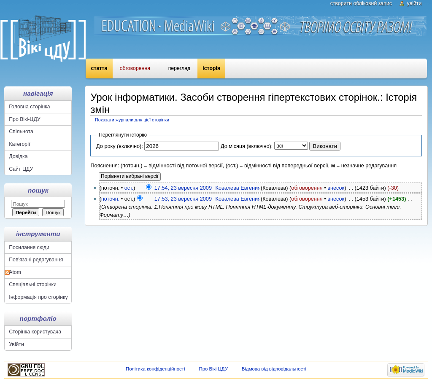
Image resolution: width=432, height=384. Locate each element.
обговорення (306, 188)
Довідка (18, 156)
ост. (128, 188)
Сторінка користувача (35, 332)
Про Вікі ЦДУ (213, 368)
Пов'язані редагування (36, 260)
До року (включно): (119, 146)
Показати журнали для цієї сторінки (132, 119)
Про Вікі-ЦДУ (24, 119)
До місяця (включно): (247, 146)
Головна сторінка (29, 107)
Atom (15, 272)
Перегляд (179, 68)
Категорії (19, 144)
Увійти (414, 3)
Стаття (99, 68)
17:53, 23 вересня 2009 (183, 199)
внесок (335, 188)
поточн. (110, 199)
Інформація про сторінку (38, 297)
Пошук (38, 190)
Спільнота (21, 131)
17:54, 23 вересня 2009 (183, 188)
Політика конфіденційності (155, 368)
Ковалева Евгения (238, 188)
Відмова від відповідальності (274, 368)
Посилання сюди (29, 247)
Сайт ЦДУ (21, 169)
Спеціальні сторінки (33, 284)
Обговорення (135, 68)
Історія (211, 68)
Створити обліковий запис (361, 3)
